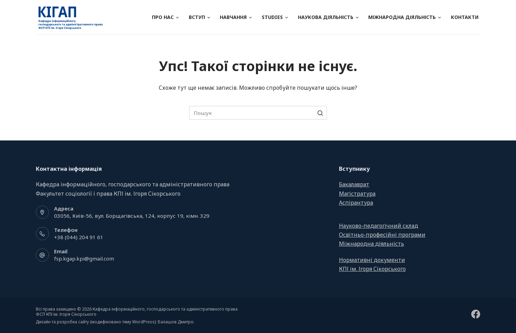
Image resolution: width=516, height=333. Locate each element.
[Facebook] (475, 314)
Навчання (236, 17)
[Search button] (320, 113)
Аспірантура (356, 202)
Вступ (199, 17)
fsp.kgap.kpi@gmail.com (84, 258)
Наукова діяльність (328, 17)
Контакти (464, 17)
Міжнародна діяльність (404, 17)
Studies (275, 17)
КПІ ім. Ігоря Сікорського (372, 269)
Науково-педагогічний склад (378, 225)
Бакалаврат (354, 184)
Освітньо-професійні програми (382, 234)
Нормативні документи (372, 260)
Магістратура (357, 193)
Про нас (165, 17)
